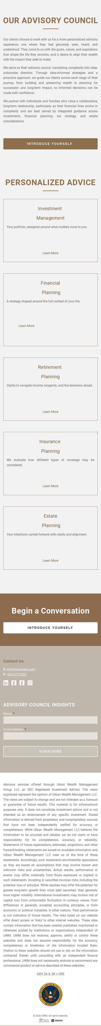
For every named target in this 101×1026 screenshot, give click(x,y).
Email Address (28, 729)
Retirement (50, 367)
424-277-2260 (16, 674)
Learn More (50, 253)
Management (50, 218)
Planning (50, 292)
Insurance (50, 441)
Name (22, 714)
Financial (50, 283)
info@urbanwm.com (21, 669)
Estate (50, 516)
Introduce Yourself (50, 143)
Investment (50, 208)
